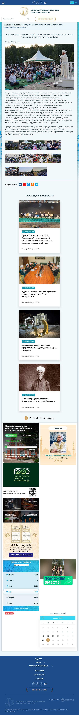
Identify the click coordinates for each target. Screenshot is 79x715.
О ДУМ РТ (38, 659)
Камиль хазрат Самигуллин (58, 455)
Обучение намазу (45, 19)
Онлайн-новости (28, 232)
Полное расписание (21, 608)
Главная (8, 25)
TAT (75, 3)
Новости (17, 25)
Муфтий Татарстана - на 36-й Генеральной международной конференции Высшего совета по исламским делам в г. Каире (37, 239)
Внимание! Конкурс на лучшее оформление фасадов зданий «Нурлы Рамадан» (39, 347)
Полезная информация (38, 666)
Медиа (38, 662)
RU (72, 3)
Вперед (50, 418)
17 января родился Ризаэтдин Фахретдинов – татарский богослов (38, 399)
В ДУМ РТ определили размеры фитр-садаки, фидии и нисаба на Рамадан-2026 (39, 294)
